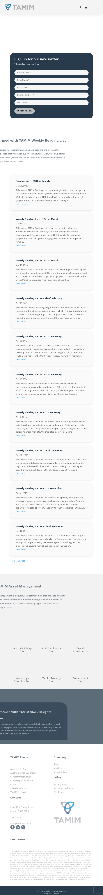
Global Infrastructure (20, 794)
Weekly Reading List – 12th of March (37, 260)
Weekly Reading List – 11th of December (39, 450)
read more (21, 204)
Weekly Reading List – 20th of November (40, 526)
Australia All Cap (18, 786)
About (57, 772)
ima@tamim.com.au (20, 836)
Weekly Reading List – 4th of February (38, 412)
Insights (58, 776)
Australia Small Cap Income (24, 790)
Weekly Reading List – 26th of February (39, 298)
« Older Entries (17, 561)
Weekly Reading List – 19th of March (37, 219)
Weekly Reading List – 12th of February (39, 374)
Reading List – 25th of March (33, 181)
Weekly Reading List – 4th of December (39, 488)
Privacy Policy (61, 792)
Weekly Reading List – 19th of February (39, 336)
